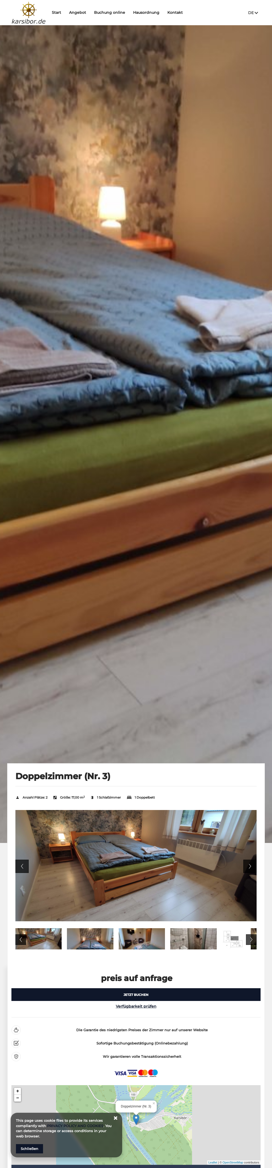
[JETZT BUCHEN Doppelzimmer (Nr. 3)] (136, 994)
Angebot (79, 12)
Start (58, 12)
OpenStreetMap (233, 1162)
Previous (22, 866)
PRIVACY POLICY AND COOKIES (75, 1126)
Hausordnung (148, 12)
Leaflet (213, 1162)
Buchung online (112, 12)
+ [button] (17, 1091)
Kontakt (177, 12)
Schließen (29, 1148)
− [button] (17, 1098)
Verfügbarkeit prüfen (136, 1006)
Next (250, 866)
